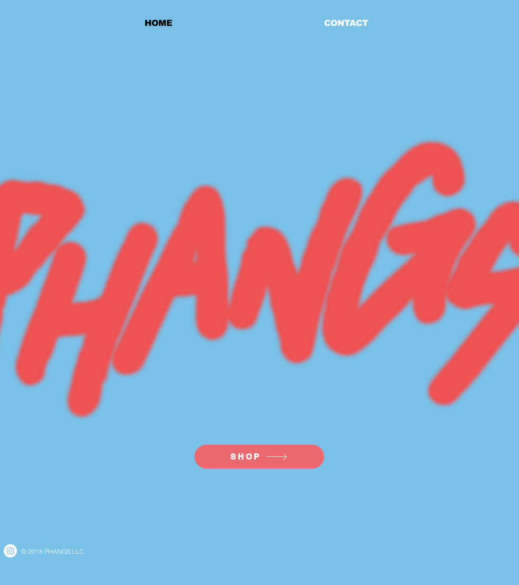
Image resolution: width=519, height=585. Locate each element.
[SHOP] (259, 457)
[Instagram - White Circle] (10, 550)
